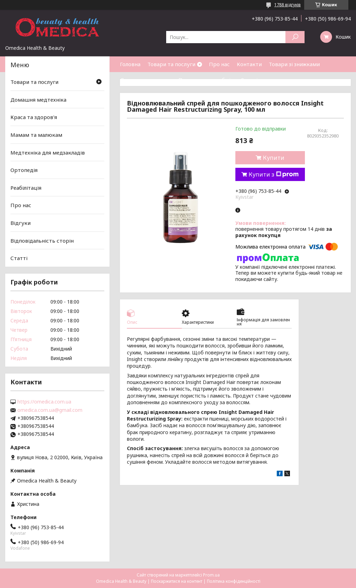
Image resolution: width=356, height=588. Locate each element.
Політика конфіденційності (233, 581)
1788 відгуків (287, 5)
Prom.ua (211, 575)
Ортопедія (24, 169)
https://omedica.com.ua (44, 402)
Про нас (219, 64)
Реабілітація (25, 187)
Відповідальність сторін (42, 240)
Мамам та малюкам (36, 134)
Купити (273, 158)
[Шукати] (295, 37)
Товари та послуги (171, 64)
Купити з (274, 174)
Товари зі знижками (294, 64)
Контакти (249, 64)
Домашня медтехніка (38, 99)
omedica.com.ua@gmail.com (49, 410)
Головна (130, 64)
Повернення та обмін (206, 79)
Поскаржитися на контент (176, 581)
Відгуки (20, 222)
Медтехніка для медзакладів (47, 152)
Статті (249, 79)
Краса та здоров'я (33, 116)
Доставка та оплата (145, 79)
